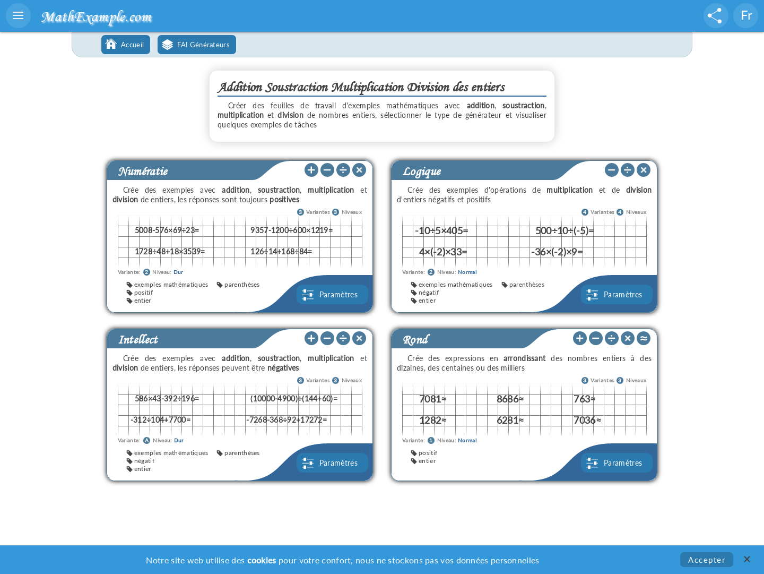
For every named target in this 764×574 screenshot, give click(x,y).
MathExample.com (95, 16)
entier (142, 300)
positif (143, 292)
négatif (429, 292)
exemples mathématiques (171, 284)
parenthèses (241, 284)
